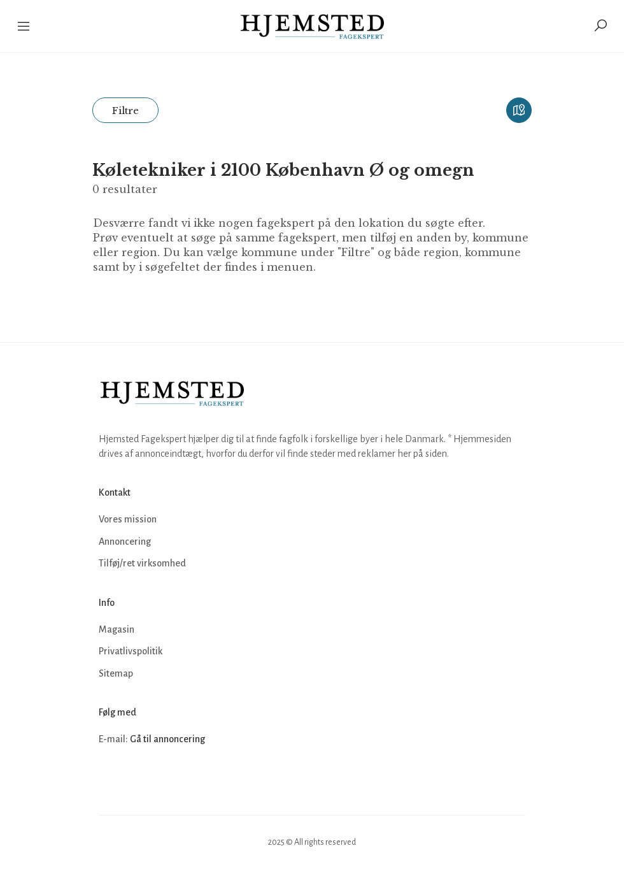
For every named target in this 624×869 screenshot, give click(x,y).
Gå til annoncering (167, 739)
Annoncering (125, 541)
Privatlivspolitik (130, 651)
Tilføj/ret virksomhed (142, 563)
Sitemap (116, 673)
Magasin (116, 629)
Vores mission (128, 519)
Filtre (125, 110)
